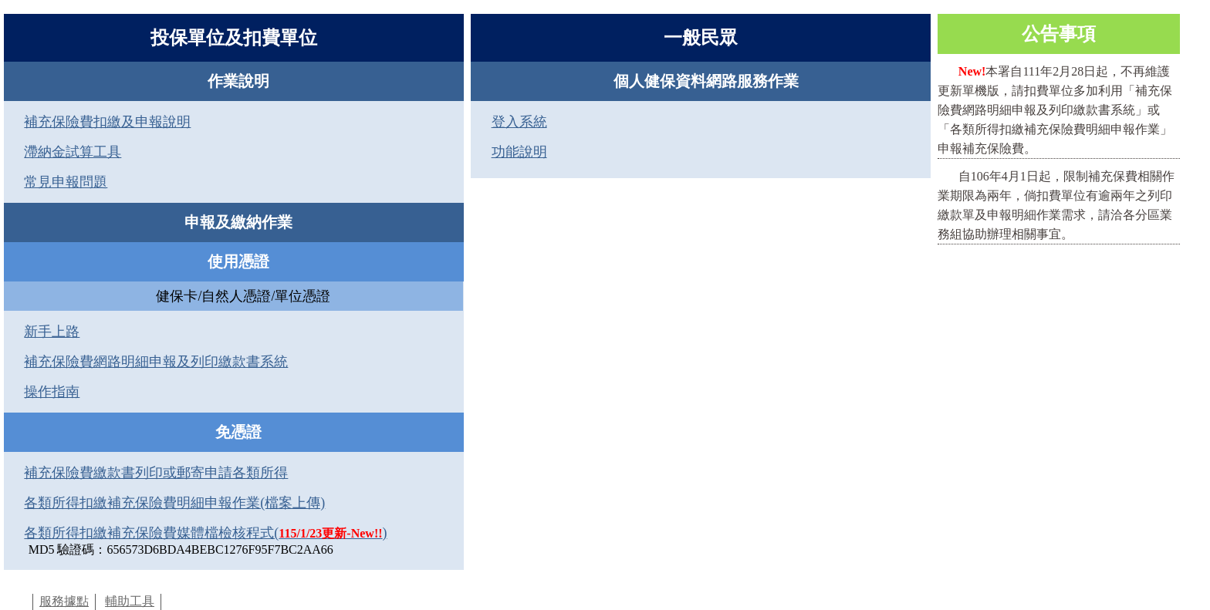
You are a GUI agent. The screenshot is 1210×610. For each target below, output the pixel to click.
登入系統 (519, 122)
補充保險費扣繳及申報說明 (107, 122)
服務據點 (64, 601)
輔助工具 (129, 601)
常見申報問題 (65, 182)
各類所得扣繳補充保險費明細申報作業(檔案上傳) (174, 503)
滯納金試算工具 (72, 152)
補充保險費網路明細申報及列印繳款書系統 (156, 361)
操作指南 (51, 391)
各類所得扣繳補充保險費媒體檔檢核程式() (205, 533)
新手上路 (51, 331)
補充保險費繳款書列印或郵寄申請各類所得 (156, 472)
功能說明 (519, 152)
